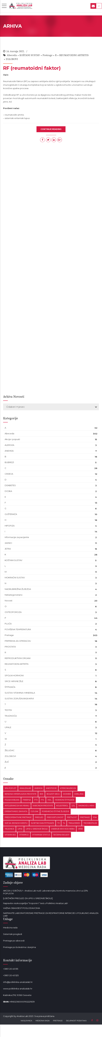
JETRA (8, 548)
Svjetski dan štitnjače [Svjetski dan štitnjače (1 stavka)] (42, 823)
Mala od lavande (11, 953)
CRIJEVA (9, 474)
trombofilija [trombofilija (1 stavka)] (90, 823)
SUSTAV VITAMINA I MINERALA (20, 692)
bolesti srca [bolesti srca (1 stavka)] (53, 794)
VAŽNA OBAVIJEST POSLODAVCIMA (21, 908)
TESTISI (8, 710)
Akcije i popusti (12, 439)
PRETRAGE (58, 1021)
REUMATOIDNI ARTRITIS (74, 55)
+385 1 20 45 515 (10, 969)
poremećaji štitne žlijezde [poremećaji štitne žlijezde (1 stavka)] (55, 811)
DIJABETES (10, 485)
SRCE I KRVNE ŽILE (14, 681)
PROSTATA (10, 646)
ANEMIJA (9, 451)
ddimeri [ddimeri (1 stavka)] (67, 794)
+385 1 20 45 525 (11, 975)
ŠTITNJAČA (10, 687)
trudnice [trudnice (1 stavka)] (9, 829)
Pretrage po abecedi (13, 940)
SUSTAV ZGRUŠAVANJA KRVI (19, 698)
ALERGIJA (9, 445)
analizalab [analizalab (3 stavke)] (25, 788)
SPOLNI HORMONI (14, 675)
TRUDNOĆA (11, 716)
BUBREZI (9, 462)
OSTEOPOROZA (13, 612)
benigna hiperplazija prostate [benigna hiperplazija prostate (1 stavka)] (20, 794)
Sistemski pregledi (12, 934)
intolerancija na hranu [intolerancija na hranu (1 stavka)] (17, 806)
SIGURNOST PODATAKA (76, 1021)
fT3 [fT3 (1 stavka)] (35, 800)
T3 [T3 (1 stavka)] (58, 823)
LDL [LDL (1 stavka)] (73, 806)
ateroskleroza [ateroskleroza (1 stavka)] (68, 788)
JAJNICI (8, 543)
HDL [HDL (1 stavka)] (49, 800)
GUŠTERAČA (11, 514)
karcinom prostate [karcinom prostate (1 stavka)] (43, 806)
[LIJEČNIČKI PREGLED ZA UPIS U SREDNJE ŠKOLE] (28, 898)
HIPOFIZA (10, 525)
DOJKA (8, 491)
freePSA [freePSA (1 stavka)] (27, 800)
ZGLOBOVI (12, 59)
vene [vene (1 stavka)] (80, 829)
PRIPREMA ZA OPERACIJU (18, 641)
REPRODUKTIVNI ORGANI (17, 658)
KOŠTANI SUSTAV (29, 55)
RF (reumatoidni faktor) (32, 68)
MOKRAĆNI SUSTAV (15, 577)
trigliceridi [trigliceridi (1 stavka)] (74, 823)
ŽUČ (7, 762)
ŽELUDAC (10, 750)
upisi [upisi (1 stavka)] (20, 829)
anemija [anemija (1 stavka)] (38, 788)
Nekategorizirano (13, 595)
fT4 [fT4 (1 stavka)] (42, 800)
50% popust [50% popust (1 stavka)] (10, 788)
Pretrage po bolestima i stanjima (19, 947)
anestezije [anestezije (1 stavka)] (51, 788)
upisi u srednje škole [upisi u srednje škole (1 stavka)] (37, 829)
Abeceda (12, 55)
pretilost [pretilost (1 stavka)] (72, 817)
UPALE (8, 727)
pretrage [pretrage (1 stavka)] (85, 817)
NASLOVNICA (26, 1021)
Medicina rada (10, 927)
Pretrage (47, 55)
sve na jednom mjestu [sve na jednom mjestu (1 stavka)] (16, 823)
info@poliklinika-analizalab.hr (18, 982)
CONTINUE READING (51, 129)
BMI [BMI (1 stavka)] (41, 794)
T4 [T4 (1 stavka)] (64, 823)
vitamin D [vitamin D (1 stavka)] (24, 835)
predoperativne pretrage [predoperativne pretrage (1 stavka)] (18, 817)
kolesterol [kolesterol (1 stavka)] (62, 806)
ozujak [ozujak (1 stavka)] (34, 811)
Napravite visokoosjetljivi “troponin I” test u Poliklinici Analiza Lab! (35, 903)
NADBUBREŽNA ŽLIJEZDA (18, 589)
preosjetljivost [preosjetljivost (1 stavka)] (55, 817)
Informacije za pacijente (17, 537)
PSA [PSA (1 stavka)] (95, 817)
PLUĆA (8, 623)
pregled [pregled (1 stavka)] (39, 817)
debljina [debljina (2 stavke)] (78, 794)
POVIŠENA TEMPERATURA (18, 629)
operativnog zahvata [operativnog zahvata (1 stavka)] (16, 811)
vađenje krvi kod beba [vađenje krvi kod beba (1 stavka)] (63, 829)
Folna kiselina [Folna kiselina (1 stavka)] (12, 800)
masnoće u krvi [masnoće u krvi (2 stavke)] (86, 806)
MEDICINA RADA (43, 1021)
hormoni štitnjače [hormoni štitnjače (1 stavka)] (64, 800)
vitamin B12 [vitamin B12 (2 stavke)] (10, 835)
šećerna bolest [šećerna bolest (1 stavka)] (61, 835)
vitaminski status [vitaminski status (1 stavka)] (41, 835)
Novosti (8, 600)
